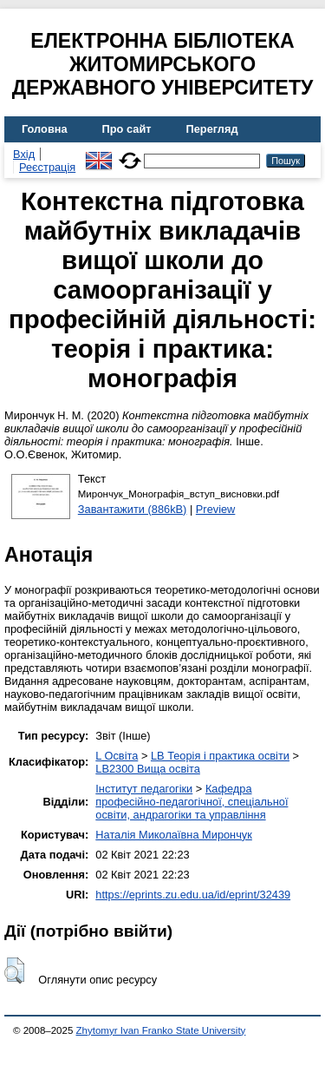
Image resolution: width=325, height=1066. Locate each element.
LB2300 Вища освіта (147, 768)
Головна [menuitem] (45, 128)
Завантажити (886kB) (132, 509)
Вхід (24, 154)
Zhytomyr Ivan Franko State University (161, 1030)
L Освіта (116, 755)
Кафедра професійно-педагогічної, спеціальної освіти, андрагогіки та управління (191, 801)
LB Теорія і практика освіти (220, 755)
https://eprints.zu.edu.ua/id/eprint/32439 (192, 894)
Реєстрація (47, 167)
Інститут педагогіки (143, 788)
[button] (14, 970)
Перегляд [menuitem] (212, 128)
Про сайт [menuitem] (127, 128)
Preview (216, 509)
